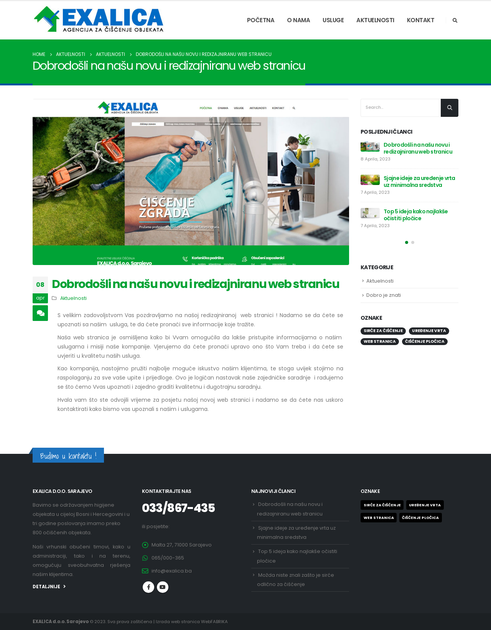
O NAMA (298, 20)
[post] (370, 146)
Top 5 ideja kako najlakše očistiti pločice (416, 215)
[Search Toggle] (454, 20)
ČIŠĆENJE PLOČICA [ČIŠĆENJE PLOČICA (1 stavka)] (425, 341)
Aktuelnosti (73, 298)
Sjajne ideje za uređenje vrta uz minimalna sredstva (419, 181)
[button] (407, 242)
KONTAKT (421, 20)
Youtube (162, 587)
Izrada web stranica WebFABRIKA (192, 622)
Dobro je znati (383, 295)
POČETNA (261, 20)
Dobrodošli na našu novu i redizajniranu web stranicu (418, 148)
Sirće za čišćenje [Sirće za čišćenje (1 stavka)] (383, 331)
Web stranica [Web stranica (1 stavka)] (380, 341)
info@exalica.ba (172, 571)
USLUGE (333, 20)
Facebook (148, 587)
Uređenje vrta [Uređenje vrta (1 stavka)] (429, 331)
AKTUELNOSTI (375, 20)
